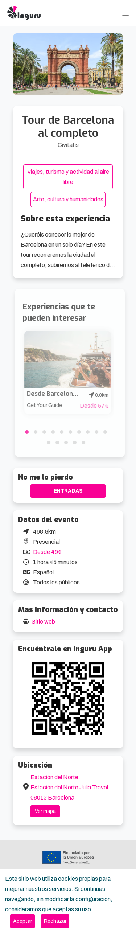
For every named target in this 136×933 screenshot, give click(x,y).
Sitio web (43, 621)
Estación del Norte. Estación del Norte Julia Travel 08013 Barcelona (69, 787)
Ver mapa (45, 811)
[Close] (22, 921)
